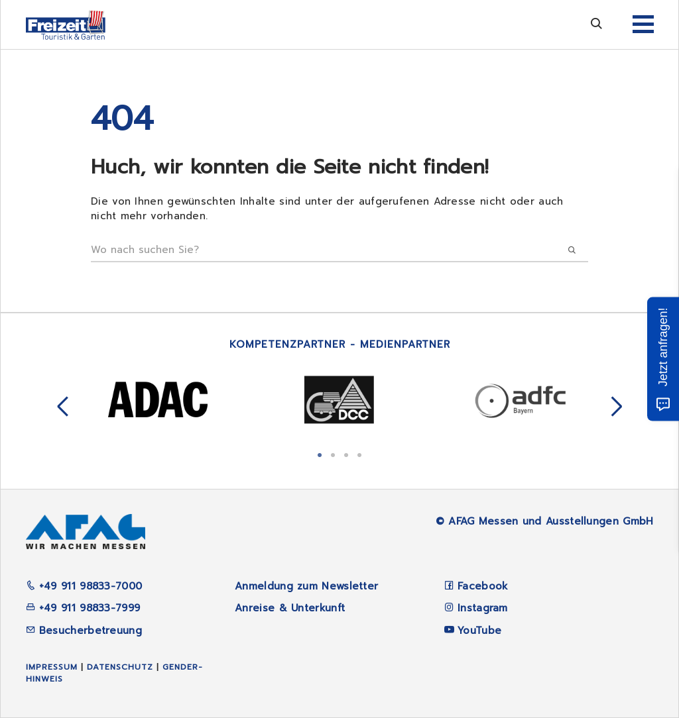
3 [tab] (346, 453)
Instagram (483, 608)
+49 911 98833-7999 (83, 608)
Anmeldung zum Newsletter (306, 586)
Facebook (483, 586)
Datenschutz (120, 667)
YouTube (479, 630)
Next (616, 407)
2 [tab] (333, 453)
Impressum (52, 667)
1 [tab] (319, 453)
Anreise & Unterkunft (290, 608)
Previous (63, 407)
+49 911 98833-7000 (84, 586)
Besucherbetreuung (84, 630)
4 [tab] (359, 453)
